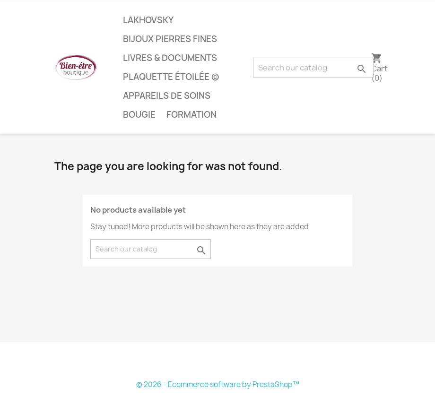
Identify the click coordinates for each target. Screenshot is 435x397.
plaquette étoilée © (171, 77)
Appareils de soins (166, 96)
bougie (139, 115)
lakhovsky (148, 20)
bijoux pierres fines (170, 39)
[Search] (313, 68)
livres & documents (170, 58)
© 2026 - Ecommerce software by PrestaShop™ (217, 384)
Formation (191, 115)
